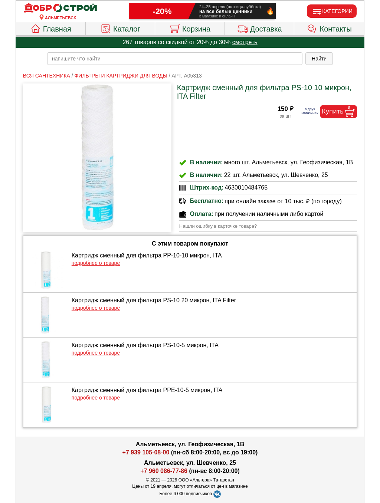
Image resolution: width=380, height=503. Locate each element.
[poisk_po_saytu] (174, 58)
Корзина (189, 27)
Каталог (120, 27)
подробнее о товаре (96, 263)
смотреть (245, 42)
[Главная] (60, 8)
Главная (50, 27)
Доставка (259, 27)
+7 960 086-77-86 (163, 471)
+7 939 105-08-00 (146, 452)
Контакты (329, 27)
